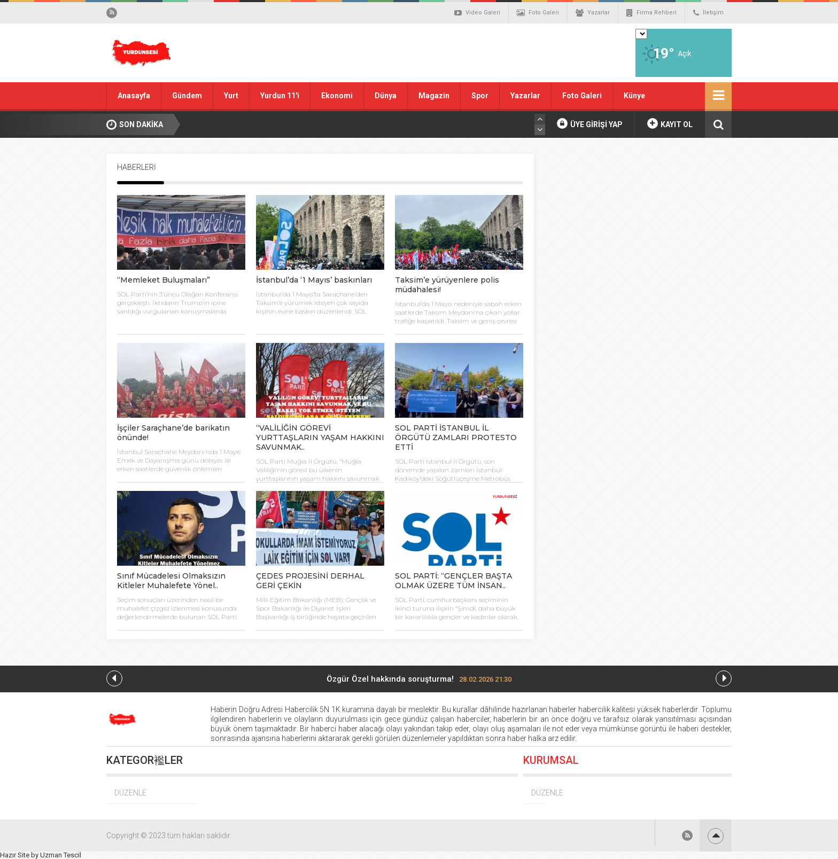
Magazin (433, 95)
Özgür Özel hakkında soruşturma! (419, 679)
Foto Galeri (538, 13)
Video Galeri (477, 13)
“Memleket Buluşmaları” (163, 280)
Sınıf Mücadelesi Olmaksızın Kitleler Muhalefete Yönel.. (171, 580)
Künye (634, 95)
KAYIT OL (670, 123)
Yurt (231, 95)
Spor (479, 95)
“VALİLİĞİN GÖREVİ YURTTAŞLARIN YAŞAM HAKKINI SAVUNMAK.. (320, 437)
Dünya (386, 95)
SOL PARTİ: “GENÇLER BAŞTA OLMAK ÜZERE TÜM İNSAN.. (453, 580)
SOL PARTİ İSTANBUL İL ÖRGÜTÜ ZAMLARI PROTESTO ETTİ (456, 437)
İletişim (708, 13)
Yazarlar (593, 13)
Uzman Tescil (60, 855)
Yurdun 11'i (279, 95)
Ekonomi (337, 95)
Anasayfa (134, 95)
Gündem (187, 95)
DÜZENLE (130, 792)
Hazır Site (14, 855)
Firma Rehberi (651, 13)
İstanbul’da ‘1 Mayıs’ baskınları (314, 280)
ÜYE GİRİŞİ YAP (590, 123)
